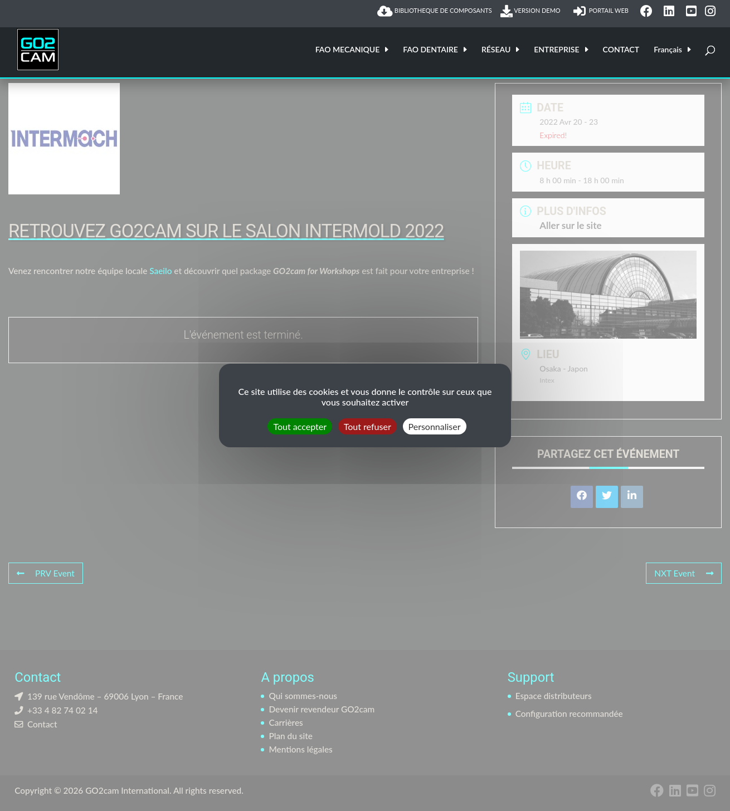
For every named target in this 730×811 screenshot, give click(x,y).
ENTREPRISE (556, 50)
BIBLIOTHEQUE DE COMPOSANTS (434, 11)
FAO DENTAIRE (430, 50)
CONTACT (621, 50)
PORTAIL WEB (602, 11)
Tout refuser (367, 426)
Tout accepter (300, 426)
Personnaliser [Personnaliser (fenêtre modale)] (434, 426)
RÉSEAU (495, 50)
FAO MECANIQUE (347, 50)
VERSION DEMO (532, 11)
